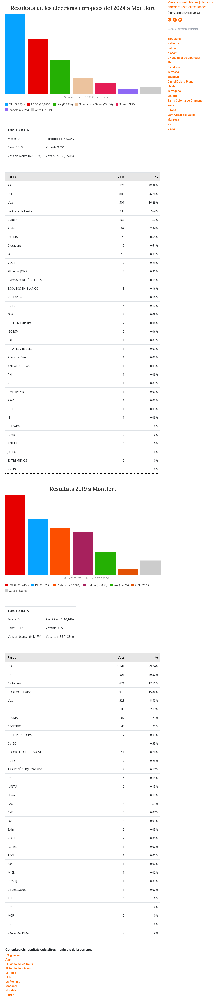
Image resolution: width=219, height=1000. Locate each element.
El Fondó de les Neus (19, 964)
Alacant (173, 53)
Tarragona (174, 91)
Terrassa (173, 72)
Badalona (174, 67)
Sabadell (173, 76)
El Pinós (10, 973)
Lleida (171, 86)
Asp (8, 959)
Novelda (10, 990)
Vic (170, 124)
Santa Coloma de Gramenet (185, 100)
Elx (169, 62)
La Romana (12, 981)
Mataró (172, 96)
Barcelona (174, 38)
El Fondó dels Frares (18, 968)
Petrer (9, 995)
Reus (171, 105)
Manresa (173, 119)
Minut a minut (177, 2)
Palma (172, 48)
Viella (171, 129)
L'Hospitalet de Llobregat (184, 57)
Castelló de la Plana (180, 81)
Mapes (193, 2)
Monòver (11, 986)
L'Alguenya (12, 955)
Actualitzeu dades (194, 7)
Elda (8, 977)
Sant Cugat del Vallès (182, 115)
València (173, 43)
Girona (172, 110)
